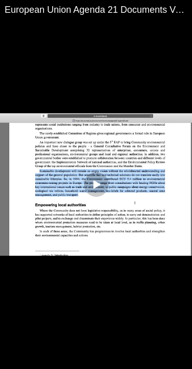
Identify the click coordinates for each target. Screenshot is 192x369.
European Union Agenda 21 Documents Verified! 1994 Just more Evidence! (98, 10)
